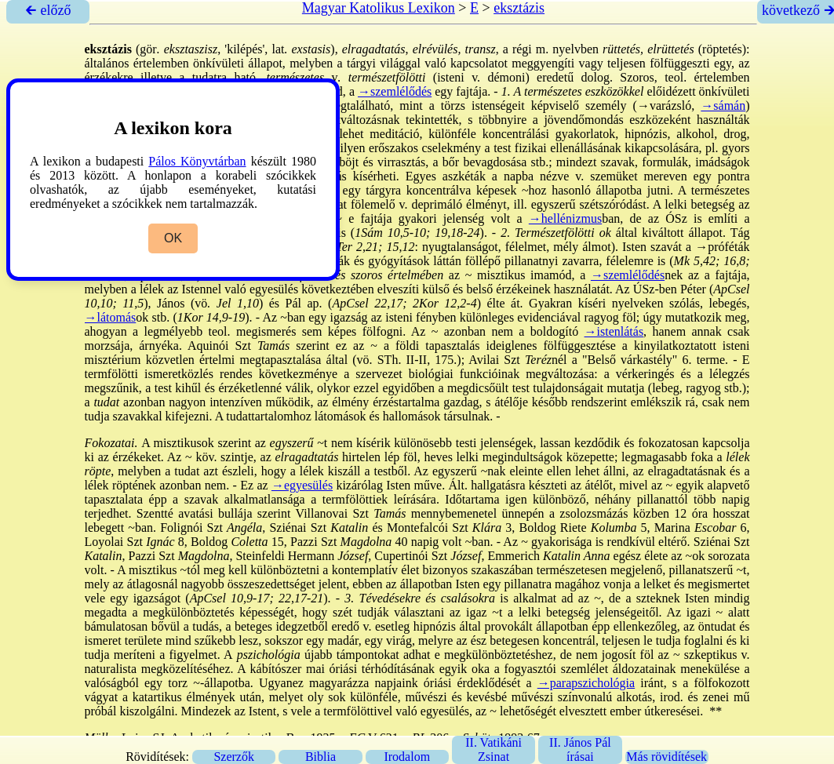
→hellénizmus (565, 218)
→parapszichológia (586, 682)
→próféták (722, 246)
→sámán (723, 105)
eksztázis (518, 8)
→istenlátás (614, 331)
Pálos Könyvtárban (197, 161)
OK (173, 238)
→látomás (111, 317)
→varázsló (664, 105)
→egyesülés (302, 485)
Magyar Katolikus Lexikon (378, 8)
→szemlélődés (395, 91)
